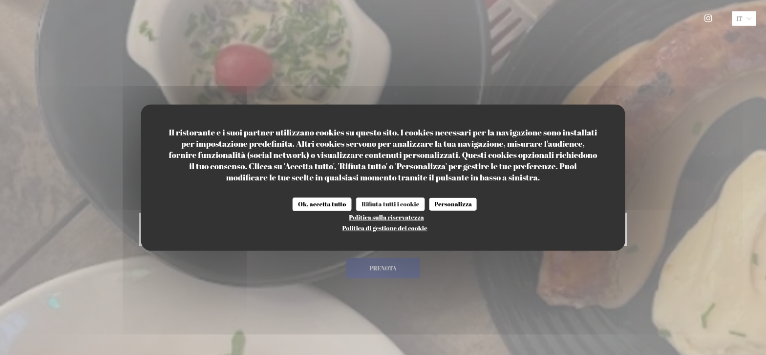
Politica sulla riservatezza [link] (386, 216)
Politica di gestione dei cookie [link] (384, 227)
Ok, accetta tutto (322, 204)
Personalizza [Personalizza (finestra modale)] (453, 204)
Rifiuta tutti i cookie (390, 204)
